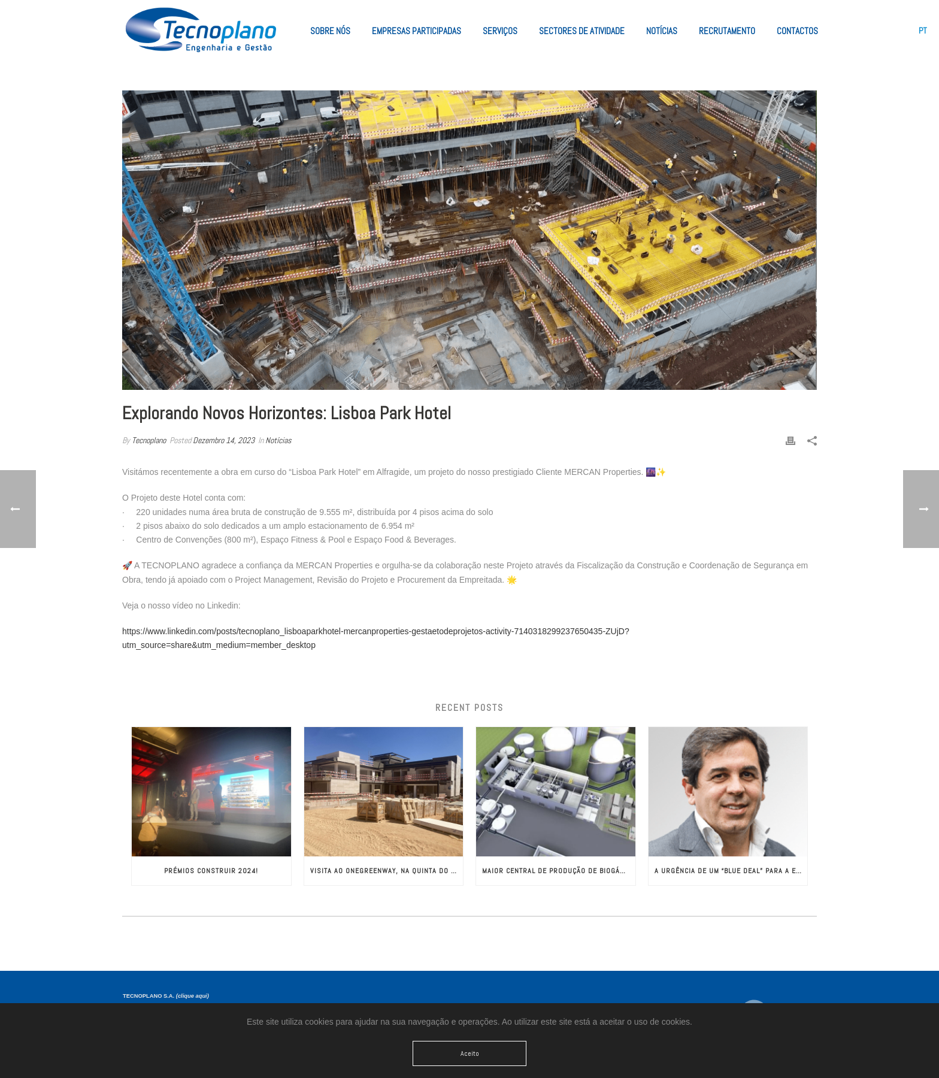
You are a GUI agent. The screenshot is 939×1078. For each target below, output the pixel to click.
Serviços (500, 31)
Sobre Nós (330, 31)
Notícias (661, 31)
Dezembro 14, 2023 (224, 440)
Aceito (470, 1053)
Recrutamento (727, 31)
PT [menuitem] (923, 30)
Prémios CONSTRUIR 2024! (211, 871)
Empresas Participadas (416, 31)
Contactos (797, 31)
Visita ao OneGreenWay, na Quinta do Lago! (387, 871)
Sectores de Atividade (582, 31)
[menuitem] (923, 30)
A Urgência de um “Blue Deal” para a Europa (731, 871)
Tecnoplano (149, 440)
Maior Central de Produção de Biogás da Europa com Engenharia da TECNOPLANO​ (558, 871)
